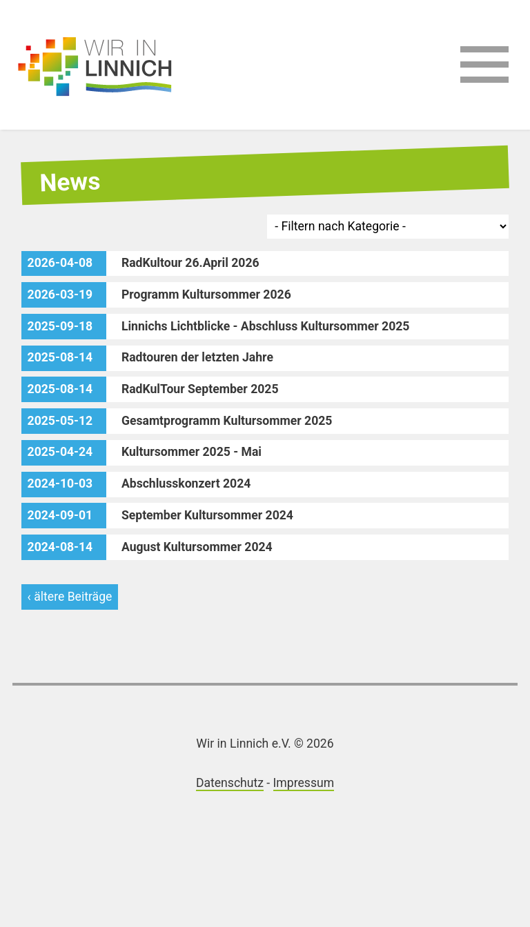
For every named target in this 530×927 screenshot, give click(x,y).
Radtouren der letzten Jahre (147, 358)
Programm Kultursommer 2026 (156, 295)
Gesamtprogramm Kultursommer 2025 (177, 421)
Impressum (304, 783)
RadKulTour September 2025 (150, 389)
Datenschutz (230, 783)
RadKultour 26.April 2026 (140, 264)
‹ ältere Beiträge (70, 597)
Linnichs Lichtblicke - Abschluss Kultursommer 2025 (215, 326)
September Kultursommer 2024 (157, 515)
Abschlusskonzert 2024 (136, 484)
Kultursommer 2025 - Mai (141, 453)
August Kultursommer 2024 (147, 547)
